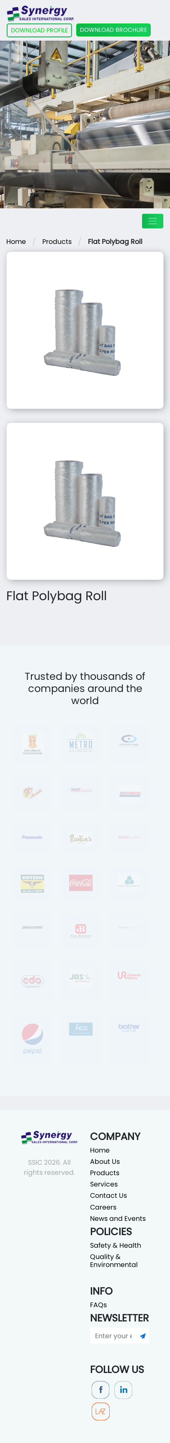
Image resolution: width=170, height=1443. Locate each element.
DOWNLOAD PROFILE (39, 30)
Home (16, 241)
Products (57, 241)
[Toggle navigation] (152, 221)
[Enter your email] (113, 1336)
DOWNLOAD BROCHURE (113, 30)
